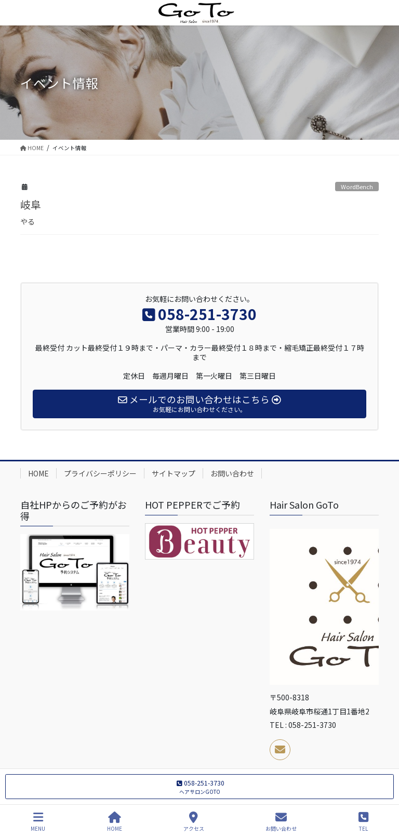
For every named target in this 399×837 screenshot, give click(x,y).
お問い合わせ (232, 473)
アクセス (193, 822)
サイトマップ (173, 473)
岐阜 (30, 204)
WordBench (357, 186)
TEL (363, 822)
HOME (38, 473)
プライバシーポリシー (100, 473)
